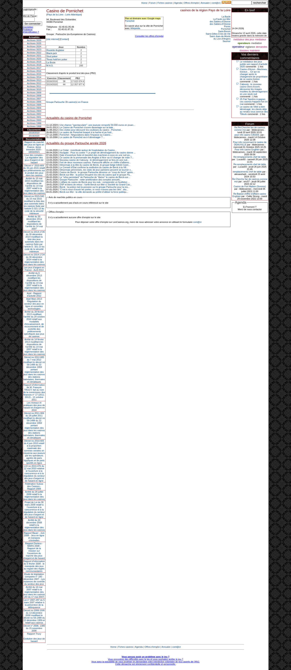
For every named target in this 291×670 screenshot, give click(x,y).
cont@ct (216, 3)
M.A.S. (50, 65)
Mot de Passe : (30, 16)
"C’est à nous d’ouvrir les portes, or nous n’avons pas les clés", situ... (94, 189)
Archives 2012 (34, 83)
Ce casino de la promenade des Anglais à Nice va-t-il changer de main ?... (97, 157)
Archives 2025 (34, 43)
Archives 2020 (34, 59)
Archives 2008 (34, 95)
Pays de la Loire (55, 14)
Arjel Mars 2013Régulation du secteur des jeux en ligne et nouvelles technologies (34, 304)
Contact (64, 39)
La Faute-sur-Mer (222, 19)
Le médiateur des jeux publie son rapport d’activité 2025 (253, 64)
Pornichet (129, 21)
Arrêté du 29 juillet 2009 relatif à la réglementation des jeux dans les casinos (34, 495)
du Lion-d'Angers (222, 38)
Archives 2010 (34, 89)
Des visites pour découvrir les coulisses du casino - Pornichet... (91, 130)
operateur (238, 46)
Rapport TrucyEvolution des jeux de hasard (34, 637)
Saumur (227, 41)
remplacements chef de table (247, 171)
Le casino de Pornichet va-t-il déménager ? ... (82, 137)
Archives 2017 (34, 68)
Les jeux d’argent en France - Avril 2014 (34, 268)
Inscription (28, 27)
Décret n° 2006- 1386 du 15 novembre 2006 (34, 628)
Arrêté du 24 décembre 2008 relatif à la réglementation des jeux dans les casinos (34, 525)
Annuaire (205, 3)
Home (144, 3)
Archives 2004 (34, 108)
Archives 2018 (34, 65)
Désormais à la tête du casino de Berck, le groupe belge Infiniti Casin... (95, 165)
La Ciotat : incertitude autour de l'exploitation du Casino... (88, 150)
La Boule (51, 62)
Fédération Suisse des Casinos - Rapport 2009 (34, 486)
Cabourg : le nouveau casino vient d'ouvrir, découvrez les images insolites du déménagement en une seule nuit (254, 89)
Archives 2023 (34, 49)
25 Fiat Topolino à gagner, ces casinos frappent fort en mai (254, 101)
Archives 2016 (34, 71)
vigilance (250, 46)
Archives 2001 (34, 117)
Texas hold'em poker (57, 59)
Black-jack (52, 53)
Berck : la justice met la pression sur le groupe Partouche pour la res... (95, 187)
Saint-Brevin (224, 31)
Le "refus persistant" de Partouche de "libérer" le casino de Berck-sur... (95, 177)
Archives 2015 (34, 74)
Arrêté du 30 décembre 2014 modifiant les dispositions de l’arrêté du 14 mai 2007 (34, 222)
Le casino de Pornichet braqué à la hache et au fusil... (86, 132)
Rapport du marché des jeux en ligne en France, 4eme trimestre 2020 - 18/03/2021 (34, 147)
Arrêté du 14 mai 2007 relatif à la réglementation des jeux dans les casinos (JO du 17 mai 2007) (34, 592)
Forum (152, 3)
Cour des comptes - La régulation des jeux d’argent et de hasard (34, 159)
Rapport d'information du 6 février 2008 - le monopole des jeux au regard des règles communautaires (34, 566)
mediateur (260, 39)
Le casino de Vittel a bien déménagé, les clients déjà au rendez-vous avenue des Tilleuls (254, 110)
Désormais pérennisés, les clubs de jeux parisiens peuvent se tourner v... (96, 170)
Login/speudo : (30, 9)
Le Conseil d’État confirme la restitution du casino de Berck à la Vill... (94, 167)
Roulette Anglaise (55, 50)
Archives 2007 (34, 98)
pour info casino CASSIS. (247, 135)
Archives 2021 (34, 55)
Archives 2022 (34, 52)
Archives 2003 (34, 111)
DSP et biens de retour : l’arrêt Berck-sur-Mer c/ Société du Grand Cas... (96, 184)
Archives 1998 (34, 126)
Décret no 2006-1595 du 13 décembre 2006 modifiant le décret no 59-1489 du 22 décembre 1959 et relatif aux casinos (34, 616)
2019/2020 (34, 136)
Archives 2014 (34, 77)
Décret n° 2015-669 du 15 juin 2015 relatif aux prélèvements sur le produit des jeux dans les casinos (34, 170)
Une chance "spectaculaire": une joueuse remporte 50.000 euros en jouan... (97, 125)
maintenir (255, 50)
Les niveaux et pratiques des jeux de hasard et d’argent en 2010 (34, 406)
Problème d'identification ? (31, 30)
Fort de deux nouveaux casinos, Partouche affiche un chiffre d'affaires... (95, 162)
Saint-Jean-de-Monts (219, 36)
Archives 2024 (34, 46)
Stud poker (52, 56)
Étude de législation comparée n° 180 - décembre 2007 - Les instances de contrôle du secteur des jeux (34, 579)
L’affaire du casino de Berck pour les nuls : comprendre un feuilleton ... (95, 182)
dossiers (244, 50)
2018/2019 (34, 133)
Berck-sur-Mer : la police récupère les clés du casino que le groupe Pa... (96, 174)
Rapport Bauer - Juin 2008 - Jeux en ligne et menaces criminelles (34, 537)
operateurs (244, 43)
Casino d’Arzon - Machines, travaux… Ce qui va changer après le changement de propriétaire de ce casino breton (254, 74)
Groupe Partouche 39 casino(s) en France (67, 102)
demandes (261, 46)
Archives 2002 (34, 114)
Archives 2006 (34, 102)
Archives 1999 (34, 123)
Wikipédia (135, 28)
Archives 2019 (34, 62)
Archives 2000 (34, 120)
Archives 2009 (34, 92)
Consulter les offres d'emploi (149, 36)
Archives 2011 (34, 86)
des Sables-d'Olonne (220, 21)
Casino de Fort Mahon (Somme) (250, 186)
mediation (256, 43)
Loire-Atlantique (73, 14)
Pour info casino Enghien (247, 149)
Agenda (178, 3)
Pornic (227, 26)
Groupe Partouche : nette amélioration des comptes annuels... (91, 179)
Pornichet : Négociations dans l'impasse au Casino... (86, 135)
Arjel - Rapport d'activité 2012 (34, 294)
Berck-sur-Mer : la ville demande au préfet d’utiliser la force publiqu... (94, 192)
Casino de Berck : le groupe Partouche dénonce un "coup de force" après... (97, 172)
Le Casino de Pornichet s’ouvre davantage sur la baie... (87, 127)
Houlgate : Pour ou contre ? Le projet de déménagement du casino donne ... (98, 152)
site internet (53, 39)
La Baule (226, 16)
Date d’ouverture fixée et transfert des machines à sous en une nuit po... (96, 155)
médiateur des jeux (243, 39)
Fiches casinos (164, 3)
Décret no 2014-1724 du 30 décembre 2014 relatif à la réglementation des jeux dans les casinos (34, 259)
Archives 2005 (34, 105)
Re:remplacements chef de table (249, 157)
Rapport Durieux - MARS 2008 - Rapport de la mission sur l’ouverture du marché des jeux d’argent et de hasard (34, 550)
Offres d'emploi (191, 3)
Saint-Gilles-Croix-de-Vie (218, 34)
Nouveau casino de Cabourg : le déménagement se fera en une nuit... (94, 160)
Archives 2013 (34, 80)
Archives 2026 (34, 40)
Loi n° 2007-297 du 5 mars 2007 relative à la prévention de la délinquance (34, 604)
